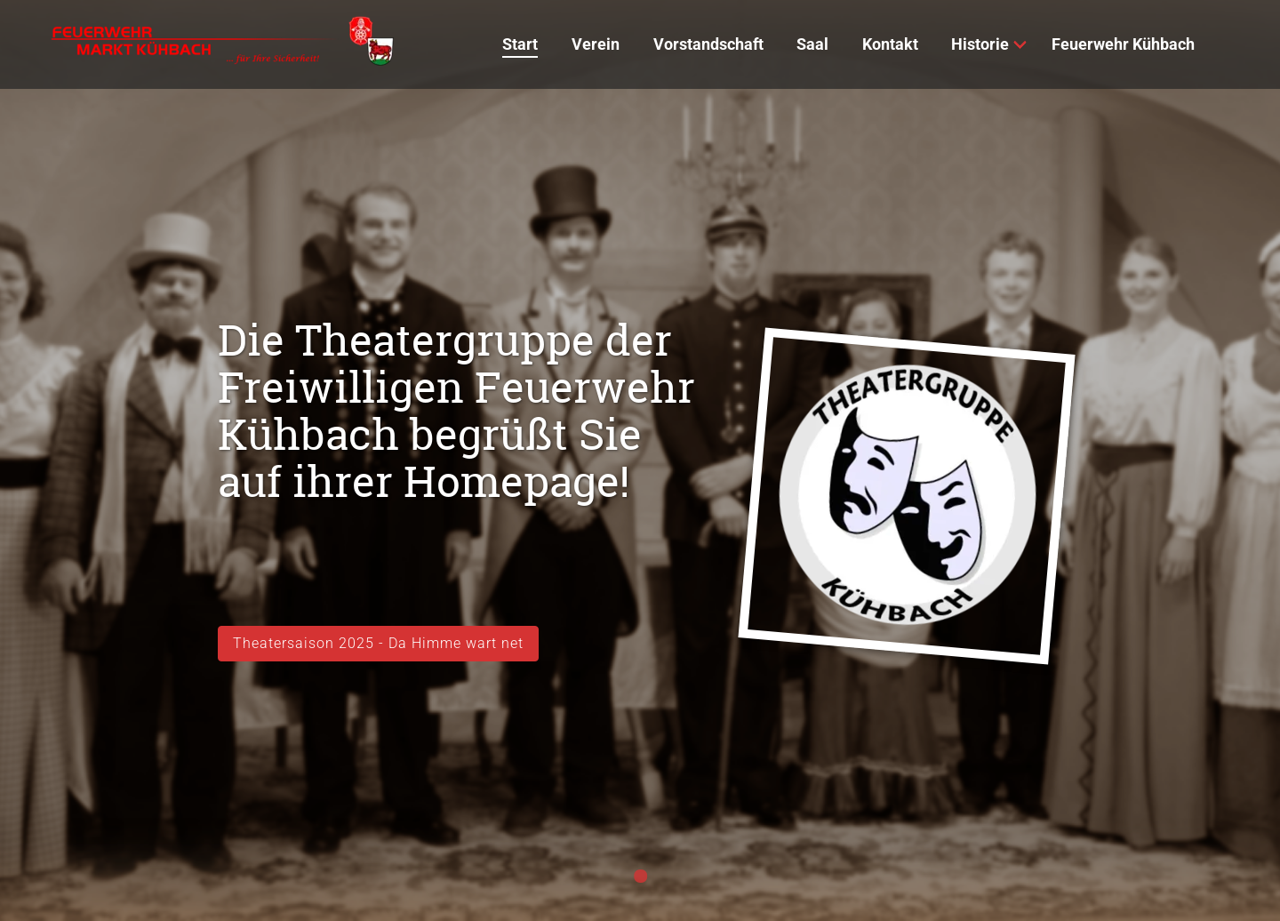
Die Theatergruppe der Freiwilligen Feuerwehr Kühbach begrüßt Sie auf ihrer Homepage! (456, 410)
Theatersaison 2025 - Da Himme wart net (378, 643)
